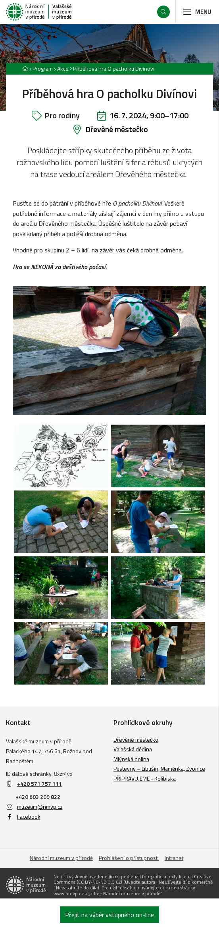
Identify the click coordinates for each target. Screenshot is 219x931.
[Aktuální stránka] (112, 68)
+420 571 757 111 (39, 783)
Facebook (23, 816)
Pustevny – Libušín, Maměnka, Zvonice (159, 768)
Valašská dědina (132, 749)
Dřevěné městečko (116, 129)
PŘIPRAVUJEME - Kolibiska (144, 778)
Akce (63, 68)
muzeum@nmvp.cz (34, 806)
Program (43, 68)
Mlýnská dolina (131, 759)
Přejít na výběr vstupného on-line (109, 914)
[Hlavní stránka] (25, 68)
